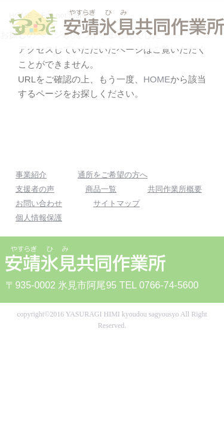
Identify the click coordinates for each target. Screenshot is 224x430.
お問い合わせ (39, 203)
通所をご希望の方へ (113, 174)
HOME (156, 79)
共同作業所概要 (175, 189)
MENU (201, 25)
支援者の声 (35, 189)
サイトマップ (116, 203)
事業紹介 (31, 174)
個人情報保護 (39, 217)
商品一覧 (100, 189)
